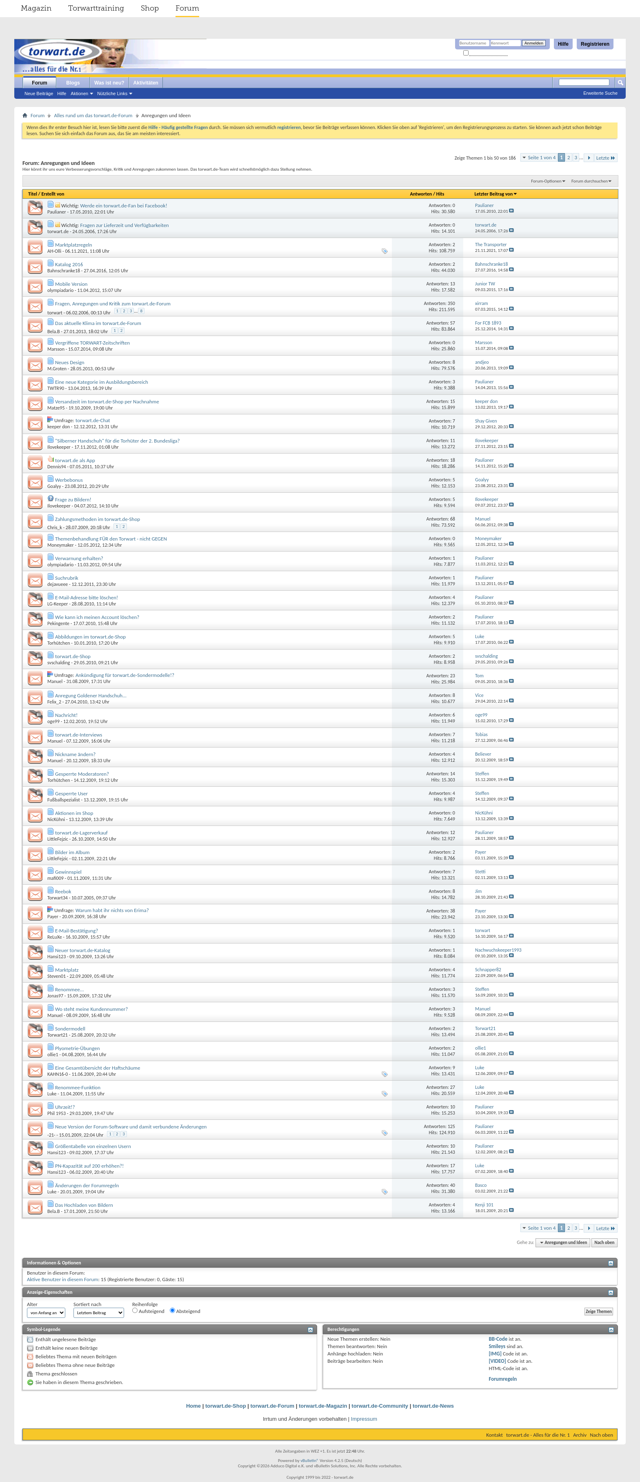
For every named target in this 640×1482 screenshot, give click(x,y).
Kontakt (494, 1435)
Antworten (421, 194)
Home (193, 1406)
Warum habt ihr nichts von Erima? (112, 910)
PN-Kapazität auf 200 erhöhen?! (89, 1166)
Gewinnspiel (68, 872)
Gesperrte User (71, 793)
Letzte (606, 158)
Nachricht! (66, 715)
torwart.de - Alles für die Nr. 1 (538, 1435)
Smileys (497, 1346)
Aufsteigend (148, 1311)
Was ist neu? (109, 83)
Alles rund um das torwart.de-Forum (93, 115)
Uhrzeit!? (65, 1107)
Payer (52, 916)
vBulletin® (309, 1460)
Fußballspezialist (63, 800)
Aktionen (79, 93)
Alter (32, 1304)
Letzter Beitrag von (496, 194)
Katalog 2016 (69, 264)
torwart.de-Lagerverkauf (81, 833)
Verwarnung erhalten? (79, 558)
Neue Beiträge (38, 93)
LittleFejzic (57, 839)
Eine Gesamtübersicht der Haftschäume (97, 1068)
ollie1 (52, 1054)
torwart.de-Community (379, 1406)
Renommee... (69, 989)
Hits (440, 194)
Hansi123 (56, 956)
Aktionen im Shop (74, 813)
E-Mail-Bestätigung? (76, 931)
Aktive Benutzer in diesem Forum (62, 1279)
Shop (150, 8)
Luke (51, 1094)
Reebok (63, 891)
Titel (32, 194)
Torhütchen (58, 643)
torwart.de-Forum (273, 1406)
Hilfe (563, 44)
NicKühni (56, 819)
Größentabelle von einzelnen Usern (93, 1146)
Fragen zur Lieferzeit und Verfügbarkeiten (124, 225)
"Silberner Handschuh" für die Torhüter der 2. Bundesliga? (117, 441)
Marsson (55, 349)
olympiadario (60, 290)
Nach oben (604, 1242)
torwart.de (58, 231)
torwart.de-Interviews (78, 735)
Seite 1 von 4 (542, 157)
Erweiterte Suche (600, 93)
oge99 (53, 721)
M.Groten (57, 369)
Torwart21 (57, 1035)
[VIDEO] (497, 1361)
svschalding (58, 662)
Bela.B (53, 331)
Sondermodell (70, 1029)
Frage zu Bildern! (73, 499)
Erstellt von (52, 194)
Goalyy (54, 486)
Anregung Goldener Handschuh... (91, 695)
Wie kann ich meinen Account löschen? (97, 617)
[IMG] (495, 1354)
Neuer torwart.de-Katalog (82, 950)
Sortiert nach (87, 1304)
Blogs (73, 83)
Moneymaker (60, 545)
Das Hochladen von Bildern (84, 1205)
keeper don (58, 426)
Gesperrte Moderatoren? (82, 774)
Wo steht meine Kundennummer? (91, 1009)
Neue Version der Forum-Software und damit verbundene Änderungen (131, 1127)
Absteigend (185, 1311)
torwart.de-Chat (93, 420)
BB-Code (498, 1339)
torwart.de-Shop (73, 656)
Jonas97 (55, 996)
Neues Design (69, 362)
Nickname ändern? (75, 754)
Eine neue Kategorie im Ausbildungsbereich (101, 382)
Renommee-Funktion (77, 1087)
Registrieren (595, 44)
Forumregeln (503, 1379)
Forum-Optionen (546, 181)
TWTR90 (55, 388)
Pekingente (58, 623)
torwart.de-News (433, 1406)
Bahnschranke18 (63, 271)
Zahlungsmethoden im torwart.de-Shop (97, 519)
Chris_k (54, 527)
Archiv (580, 1435)
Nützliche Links (112, 93)
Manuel (54, 681)
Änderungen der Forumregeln (87, 1185)
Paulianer (56, 212)
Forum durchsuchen (589, 181)
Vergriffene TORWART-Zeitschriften (92, 343)
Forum (187, 8)
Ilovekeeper (59, 447)
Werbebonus (69, 480)
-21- (51, 1135)
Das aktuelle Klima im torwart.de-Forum (98, 323)
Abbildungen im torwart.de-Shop (90, 637)
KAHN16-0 (57, 1074)
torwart (54, 313)
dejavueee (57, 584)
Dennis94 (56, 467)
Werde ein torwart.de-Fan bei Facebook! (123, 205)
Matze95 (56, 408)
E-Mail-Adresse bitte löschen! (86, 597)
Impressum (364, 1419)
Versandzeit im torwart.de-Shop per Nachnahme (107, 401)
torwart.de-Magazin (323, 1406)
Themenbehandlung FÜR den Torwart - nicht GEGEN (111, 539)
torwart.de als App (75, 460)
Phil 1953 (56, 1113)
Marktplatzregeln (73, 245)
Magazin (36, 8)
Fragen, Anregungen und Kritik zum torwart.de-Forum (113, 303)
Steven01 (56, 976)
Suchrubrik (66, 578)
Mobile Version (71, 284)
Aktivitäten (145, 83)
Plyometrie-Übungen (77, 1048)
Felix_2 (54, 702)
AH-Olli (54, 251)
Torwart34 (57, 898)
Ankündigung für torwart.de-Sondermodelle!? (125, 675)
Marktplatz (66, 970)
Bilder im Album (72, 852)
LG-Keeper (57, 604)
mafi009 (55, 878)
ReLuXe (54, 937)
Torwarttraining (96, 8)
